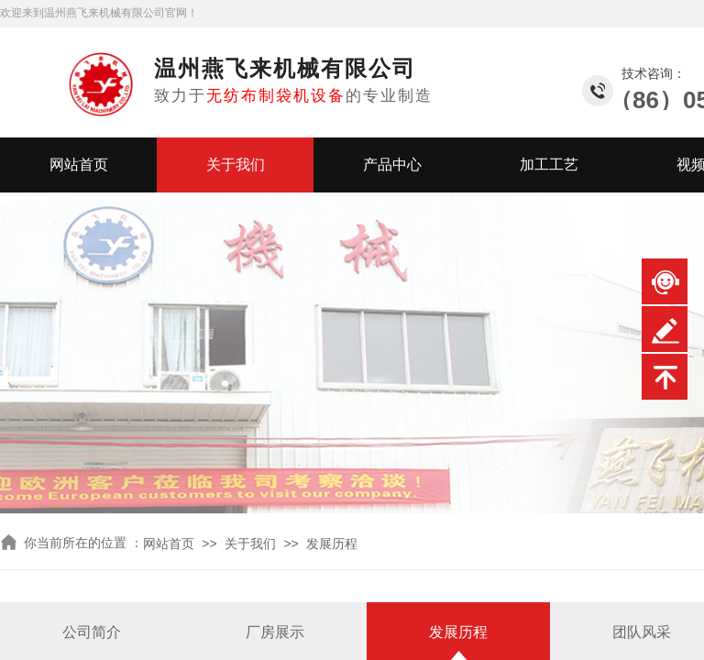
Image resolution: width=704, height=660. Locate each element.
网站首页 (79, 164)
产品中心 (392, 164)
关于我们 (235, 164)
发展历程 (332, 544)
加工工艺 (549, 164)
